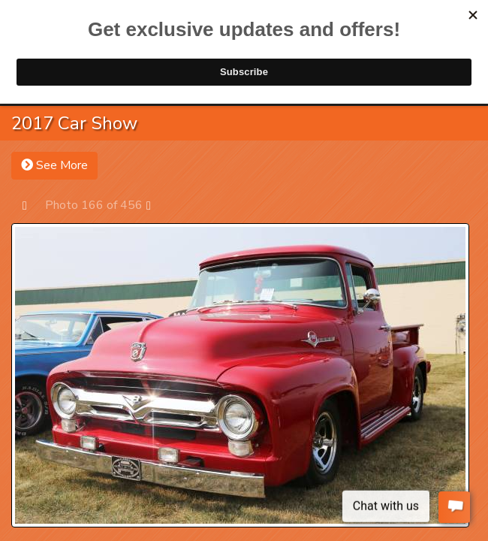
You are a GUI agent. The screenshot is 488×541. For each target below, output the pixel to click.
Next (155, 204)
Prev (32, 204)
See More (54, 165)
